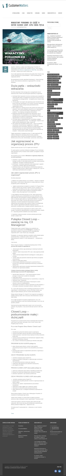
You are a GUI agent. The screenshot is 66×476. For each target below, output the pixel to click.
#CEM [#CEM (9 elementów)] (60, 76)
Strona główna (16, 13)
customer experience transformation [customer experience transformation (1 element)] (53, 113)
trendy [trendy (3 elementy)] (50, 136)
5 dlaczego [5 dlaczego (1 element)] (51, 104)
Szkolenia (37, 13)
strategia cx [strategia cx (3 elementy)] (51, 132)
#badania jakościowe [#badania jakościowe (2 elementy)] (53, 74)
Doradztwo (29, 13)
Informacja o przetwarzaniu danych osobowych (15, 467)
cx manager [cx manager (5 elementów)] (51, 115)
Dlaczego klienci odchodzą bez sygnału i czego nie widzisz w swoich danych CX (54, 46)
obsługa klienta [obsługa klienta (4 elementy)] (52, 128)
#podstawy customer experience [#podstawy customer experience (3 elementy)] (53, 99)
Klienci (43, 13)
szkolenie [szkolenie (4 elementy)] (58, 132)
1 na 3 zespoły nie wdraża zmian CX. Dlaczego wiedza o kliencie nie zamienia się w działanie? (55, 51)
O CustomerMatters (22, 428)
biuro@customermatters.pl (56, 431)
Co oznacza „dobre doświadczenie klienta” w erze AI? (54, 64)
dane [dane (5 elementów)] (56, 115)
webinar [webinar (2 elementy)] (50, 138)
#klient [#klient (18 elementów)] (50, 90)
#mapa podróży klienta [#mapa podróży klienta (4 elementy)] (54, 92)
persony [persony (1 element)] (60, 128)
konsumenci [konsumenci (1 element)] (51, 122)
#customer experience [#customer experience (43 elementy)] (54, 78)
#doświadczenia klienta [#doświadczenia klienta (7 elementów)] (54, 86)
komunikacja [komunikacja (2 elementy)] (53, 120)
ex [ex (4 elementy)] (61, 118)
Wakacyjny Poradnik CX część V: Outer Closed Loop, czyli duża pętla (27, 23)
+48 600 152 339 (55, 428)
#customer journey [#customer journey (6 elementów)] (53, 80)
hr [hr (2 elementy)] (48, 120)
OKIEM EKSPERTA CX (51, 13)
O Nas (23, 13)
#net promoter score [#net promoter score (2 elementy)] (53, 94)
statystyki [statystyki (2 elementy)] (56, 130)
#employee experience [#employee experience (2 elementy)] (54, 88)
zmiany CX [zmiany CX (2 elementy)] (56, 138)
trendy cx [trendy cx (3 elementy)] (55, 136)
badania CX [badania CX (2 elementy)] (50, 106)
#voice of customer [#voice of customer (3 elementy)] (57, 102)
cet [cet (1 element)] (49, 110)
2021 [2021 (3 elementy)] (56, 104)
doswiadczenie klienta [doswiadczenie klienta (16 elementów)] (54, 118)
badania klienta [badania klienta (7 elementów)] (52, 108)
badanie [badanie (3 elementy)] (59, 108)
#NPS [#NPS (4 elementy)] (49, 96)
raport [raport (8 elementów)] (50, 130)
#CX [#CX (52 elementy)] (49, 84)
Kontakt (60, 13)
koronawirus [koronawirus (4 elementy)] (51, 124)
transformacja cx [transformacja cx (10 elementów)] (53, 134)
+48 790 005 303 (55, 427)
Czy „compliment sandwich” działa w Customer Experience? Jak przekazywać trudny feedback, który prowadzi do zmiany (55, 38)
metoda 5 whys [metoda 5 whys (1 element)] (52, 126)
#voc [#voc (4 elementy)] (49, 102)
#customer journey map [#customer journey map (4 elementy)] (54, 82)
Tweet (12, 413)
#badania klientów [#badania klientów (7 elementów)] (52, 76)
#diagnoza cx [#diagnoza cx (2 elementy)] (54, 84)
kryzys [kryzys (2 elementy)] (58, 124)
